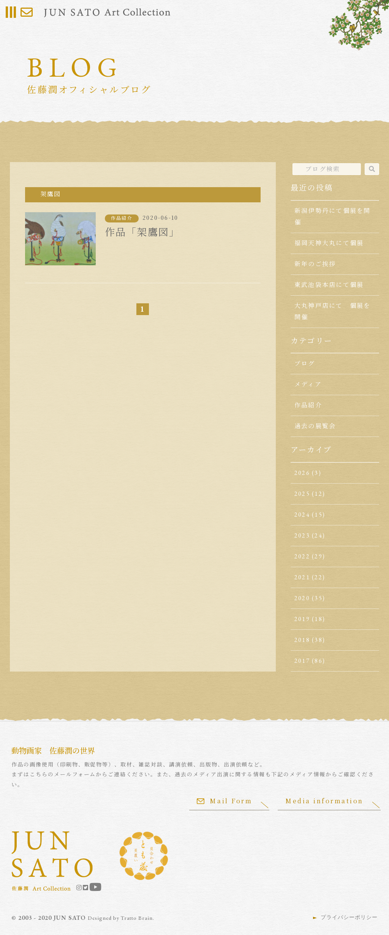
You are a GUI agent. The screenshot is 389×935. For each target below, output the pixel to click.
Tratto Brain (137, 918)
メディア (308, 384)
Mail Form (224, 800)
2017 (302, 661)
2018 (302, 640)
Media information (324, 800)
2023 (302, 535)
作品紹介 (122, 218)
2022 (302, 556)
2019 (302, 619)
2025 (302, 494)
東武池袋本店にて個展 (329, 285)
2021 (302, 577)
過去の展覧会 (315, 426)
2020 (302, 598)
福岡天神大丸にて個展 (329, 243)
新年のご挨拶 (315, 264)
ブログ (304, 363)
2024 (302, 515)
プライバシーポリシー (349, 917)
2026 (302, 473)
